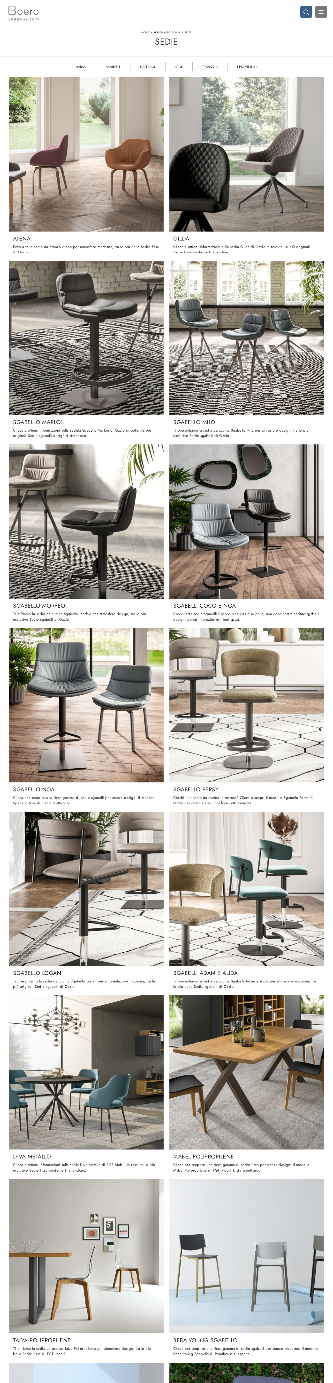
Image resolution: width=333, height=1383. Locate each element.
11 (194, 1203)
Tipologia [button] (210, 73)
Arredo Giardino (250, 1332)
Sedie (188, 35)
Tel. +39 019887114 (46, 1336)
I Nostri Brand (110, 1327)
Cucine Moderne (181, 1317)
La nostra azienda (112, 1317)
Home (145, 35)
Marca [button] (81, 73)
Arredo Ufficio (248, 1327)
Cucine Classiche (181, 1322)
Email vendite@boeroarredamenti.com (58, 1341)
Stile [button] (179, 73)
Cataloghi (107, 1332)
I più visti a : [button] (247, 73)
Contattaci (107, 1336)
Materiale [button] (148, 73)
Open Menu (320, 13)
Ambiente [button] (113, 73)
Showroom (107, 1322)
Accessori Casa (249, 1322)
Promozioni (177, 1332)
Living (173, 1327)
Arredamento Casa (166, 35)
